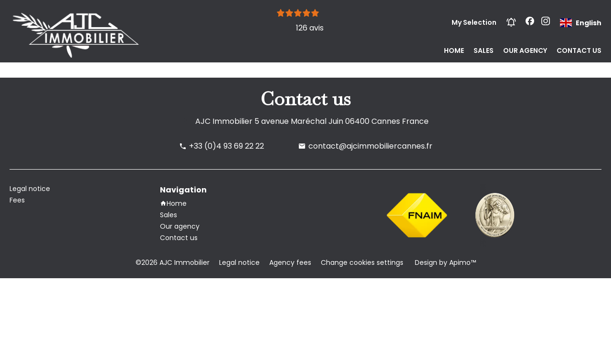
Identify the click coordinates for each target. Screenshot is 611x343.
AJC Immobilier (224, 121)
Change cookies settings (362, 262)
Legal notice (239, 262)
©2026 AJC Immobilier (173, 262)
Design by (444, 262)
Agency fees (290, 262)
